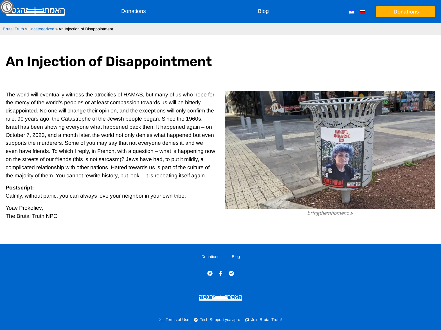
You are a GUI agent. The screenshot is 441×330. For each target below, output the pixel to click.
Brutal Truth (13, 29)
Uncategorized (41, 29)
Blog (263, 11)
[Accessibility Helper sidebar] (7, 6)
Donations (133, 11)
